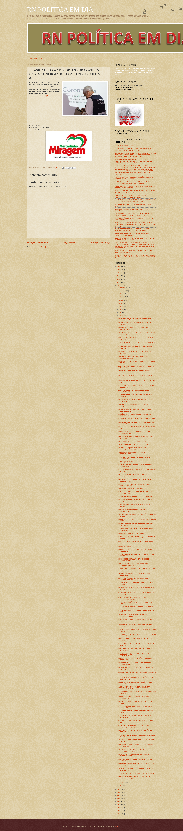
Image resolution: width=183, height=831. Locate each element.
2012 (119, 811)
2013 (119, 808)
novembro (122, 291)
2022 (119, 279)
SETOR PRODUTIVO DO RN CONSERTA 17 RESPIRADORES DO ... (132, 750)
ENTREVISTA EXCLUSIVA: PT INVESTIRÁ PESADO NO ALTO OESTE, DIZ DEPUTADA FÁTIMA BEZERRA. (135, 200)
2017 (119, 795)
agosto (121, 300)
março (121, 315)
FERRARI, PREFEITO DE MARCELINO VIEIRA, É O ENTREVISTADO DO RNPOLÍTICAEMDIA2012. (132, 182)
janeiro (121, 785)
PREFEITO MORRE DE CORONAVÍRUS (131, 533)
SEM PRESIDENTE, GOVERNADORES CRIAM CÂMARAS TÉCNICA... (133, 564)
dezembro (122, 288)
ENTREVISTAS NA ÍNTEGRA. (124, 146)
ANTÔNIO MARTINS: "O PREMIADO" (130, 489)
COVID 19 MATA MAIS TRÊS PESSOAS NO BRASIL (135, 497)
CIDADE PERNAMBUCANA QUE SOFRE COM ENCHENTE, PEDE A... (133, 726)
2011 (119, 814)
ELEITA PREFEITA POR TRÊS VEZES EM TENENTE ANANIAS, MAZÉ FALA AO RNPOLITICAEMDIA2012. (132, 229)
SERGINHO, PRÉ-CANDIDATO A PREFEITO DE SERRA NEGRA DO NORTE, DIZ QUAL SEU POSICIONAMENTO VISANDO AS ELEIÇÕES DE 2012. (133, 161)
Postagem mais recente (37, 242)
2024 (119, 273)
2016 (119, 798)
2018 (119, 792)
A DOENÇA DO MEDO (125, 462)
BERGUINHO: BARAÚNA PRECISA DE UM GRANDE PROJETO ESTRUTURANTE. (132, 234)
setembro (122, 297)
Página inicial (36, 58)
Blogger (116, 826)
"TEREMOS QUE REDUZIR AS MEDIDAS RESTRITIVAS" (137, 773)
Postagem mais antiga (100, 242)
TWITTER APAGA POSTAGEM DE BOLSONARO (134, 444)
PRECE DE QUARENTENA (127, 546)
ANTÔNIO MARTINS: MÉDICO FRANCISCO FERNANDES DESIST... (132, 615)
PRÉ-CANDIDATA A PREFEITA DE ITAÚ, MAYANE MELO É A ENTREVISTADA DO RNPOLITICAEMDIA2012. (134, 214)
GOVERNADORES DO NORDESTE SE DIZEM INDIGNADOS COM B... (133, 598)
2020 (119, 285)
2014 (119, 804)
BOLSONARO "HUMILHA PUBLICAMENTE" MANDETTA (136, 419)
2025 (119, 270)
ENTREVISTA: (135, 154)
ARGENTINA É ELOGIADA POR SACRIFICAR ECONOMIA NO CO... (133, 579)
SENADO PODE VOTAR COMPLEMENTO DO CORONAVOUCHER (133, 357)
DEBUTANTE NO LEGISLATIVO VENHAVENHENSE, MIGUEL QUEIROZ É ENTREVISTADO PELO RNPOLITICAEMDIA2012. (135, 256)
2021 (119, 282)
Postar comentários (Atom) (41, 247)
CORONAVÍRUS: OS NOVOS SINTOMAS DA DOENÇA (136, 607)
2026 (119, 266)
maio (120, 309)
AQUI (46, 96)
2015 (119, 801)
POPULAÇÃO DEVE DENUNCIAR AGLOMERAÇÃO (135, 441)
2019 (119, 789)
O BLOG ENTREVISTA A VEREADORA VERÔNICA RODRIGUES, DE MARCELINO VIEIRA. (131, 196)
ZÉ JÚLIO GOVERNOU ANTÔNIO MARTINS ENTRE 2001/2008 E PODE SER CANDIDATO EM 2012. (135, 191)
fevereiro (122, 782)
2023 (119, 276)
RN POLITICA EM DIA (60, 9)
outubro (121, 294)
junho (121, 306)
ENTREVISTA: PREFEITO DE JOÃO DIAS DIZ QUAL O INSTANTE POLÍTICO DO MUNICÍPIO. (133, 149)
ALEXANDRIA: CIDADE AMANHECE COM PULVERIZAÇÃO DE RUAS (132, 448)
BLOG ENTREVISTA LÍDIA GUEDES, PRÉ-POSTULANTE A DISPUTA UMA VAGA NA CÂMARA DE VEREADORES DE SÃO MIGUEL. (135, 224)
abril (120, 312)
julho (120, 303)
